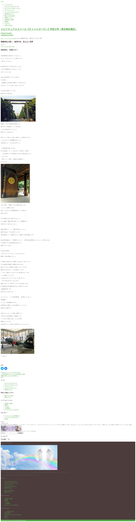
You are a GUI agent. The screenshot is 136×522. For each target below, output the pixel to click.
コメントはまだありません (8, 46)
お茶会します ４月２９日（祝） (13, 514)
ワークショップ (9, 10)
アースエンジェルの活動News (12, 415)
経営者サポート (9, 14)
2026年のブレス (9, 511)
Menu (2, 1)
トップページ (8, 4)
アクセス (7, 23)
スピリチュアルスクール (12, 6)
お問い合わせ (8, 25)
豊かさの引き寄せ (10, 16)
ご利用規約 (7, 408)
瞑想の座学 (7, 513)
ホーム (2, 38)
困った (7, 517)
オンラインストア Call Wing (12, 409)
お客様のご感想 (9, 19)
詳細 (130, 424)
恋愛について (8, 18)
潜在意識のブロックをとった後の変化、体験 (13, 374)
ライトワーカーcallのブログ (12, 38)
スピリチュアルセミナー (12, 12)
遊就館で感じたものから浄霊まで (10, 375)
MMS (6, 516)
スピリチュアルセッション (12, 8)
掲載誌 (6, 21)
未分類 (6, 419)
